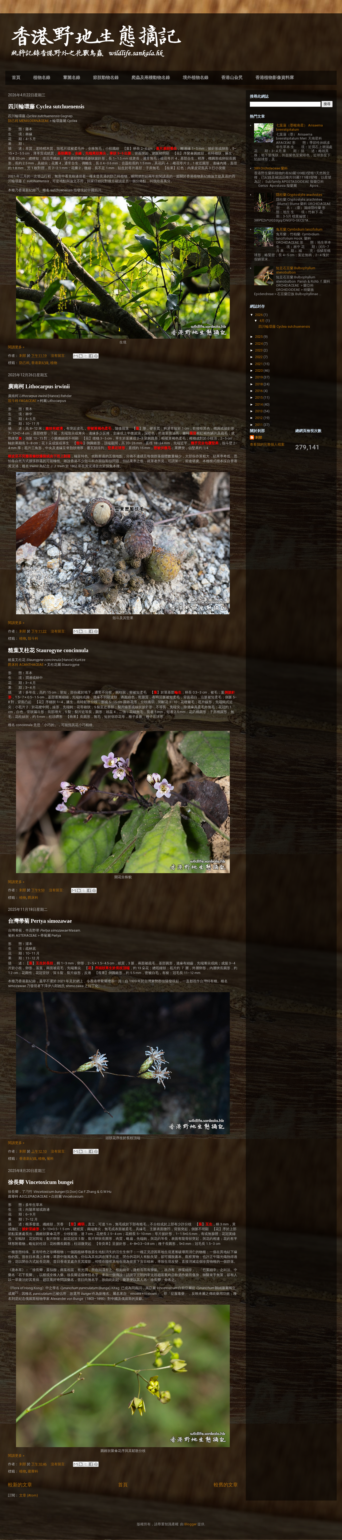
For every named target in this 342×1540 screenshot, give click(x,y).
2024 (259, 344)
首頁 (16, 77)
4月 (262, 321)
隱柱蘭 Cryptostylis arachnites (299, 195)
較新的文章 (20, 1484)
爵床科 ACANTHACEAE (26, 665)
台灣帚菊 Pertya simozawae (40, 921)
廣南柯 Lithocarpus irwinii (39, 386)
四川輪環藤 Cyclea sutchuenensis (46, 106)
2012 (259, 418)
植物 (53, 363)
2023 (259, 350)
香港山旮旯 (232, 77)
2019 (259, 377)
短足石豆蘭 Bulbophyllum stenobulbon (295, 270)
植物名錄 (41, 77)
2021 (259, 364)
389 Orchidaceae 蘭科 (271, 168)
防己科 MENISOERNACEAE (28, 121)
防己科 (24, 363)
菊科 (50, 1159)
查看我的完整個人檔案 (267, 444)
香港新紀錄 (40, 363)
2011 (259, 425)
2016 (259, 391)
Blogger (190, 1524)
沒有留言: (58, 356)
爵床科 (33, 898)
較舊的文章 (226, 1484)
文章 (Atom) (28, 1495)
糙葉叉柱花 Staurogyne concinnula (48, 650)
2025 (259, 337)
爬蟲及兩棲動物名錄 (150, 77)
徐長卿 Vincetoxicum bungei (40, 1182)
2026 (259, 315)
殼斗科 (33, 638)
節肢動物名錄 (106, 77)
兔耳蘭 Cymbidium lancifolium (299, 229)
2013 (259, 411)
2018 (259, 384)
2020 (259, 371)
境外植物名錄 (195, 77)
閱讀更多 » (16, 347)
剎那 (258, 438)
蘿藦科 (33, 1471)
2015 (259, 397)
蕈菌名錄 (71, 77)
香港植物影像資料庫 (274, 77)
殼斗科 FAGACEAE (22, 401)
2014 (259, 404)
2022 (259, 357)
